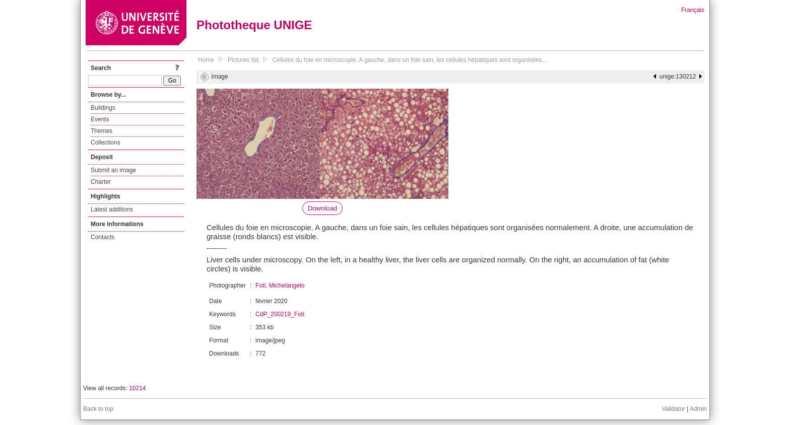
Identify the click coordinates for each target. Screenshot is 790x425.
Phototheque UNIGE (254, 25)
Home (206, 59)
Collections (105, 142)
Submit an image (113, 170)
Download (323, 208)
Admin (698, 408)
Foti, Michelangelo (279, 285)
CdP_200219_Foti (279, 314)
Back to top (98, 408)
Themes (101, 130)
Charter (101, 181)
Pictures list (243, 59)
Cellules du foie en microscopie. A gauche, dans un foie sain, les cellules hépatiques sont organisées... (409, 59)
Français (692, 10)
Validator (673, 408)
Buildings (103, 107)
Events (100, 119)
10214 (137, 388)
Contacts (102, 237)
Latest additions (112, 209)
